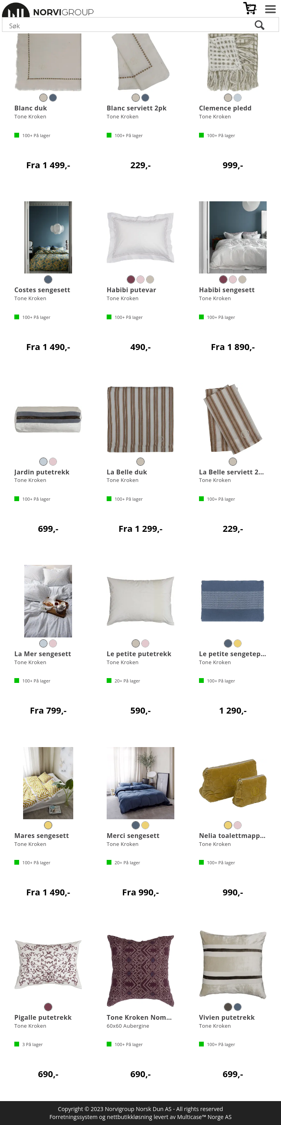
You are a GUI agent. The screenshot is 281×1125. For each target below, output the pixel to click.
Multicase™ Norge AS (204, 1117)
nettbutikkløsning (129, 1117)
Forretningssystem (73, 1117)
